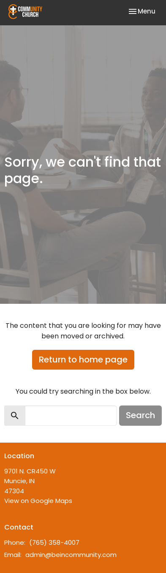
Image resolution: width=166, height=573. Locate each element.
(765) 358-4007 (54, 542)
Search (140, 415)
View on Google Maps (38, 500)
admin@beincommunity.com (71, 554)
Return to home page (83, 359)
